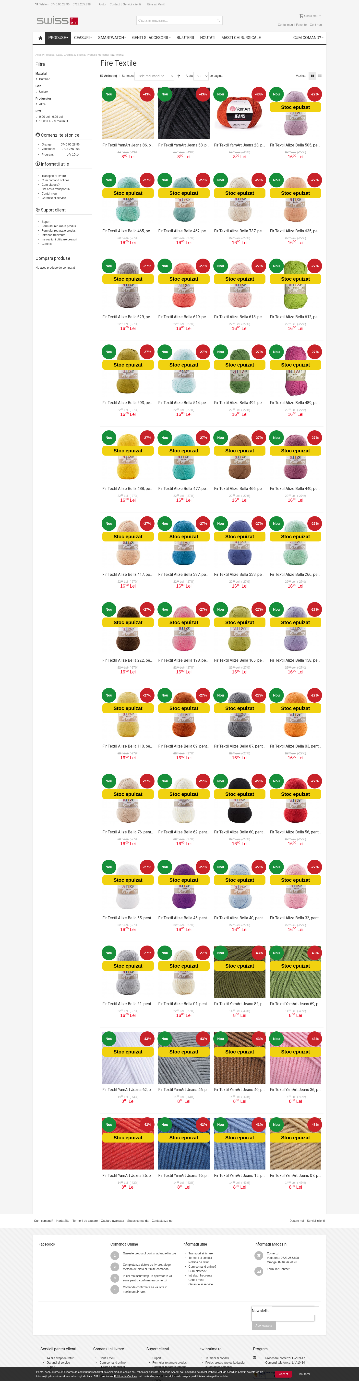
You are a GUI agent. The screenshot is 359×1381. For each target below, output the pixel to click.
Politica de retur (199, 1262)
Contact (115, 4)
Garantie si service (54, 198)
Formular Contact (278, 1269)
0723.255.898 (82, 4)
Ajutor (102, 4)
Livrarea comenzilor (112, 1367)
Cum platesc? (51, 184)
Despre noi (296, 1221)
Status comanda (138, 1221)
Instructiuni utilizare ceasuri (59, 239)
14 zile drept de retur (60, 1358)
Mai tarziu (305, 1374)
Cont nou (316, 24)
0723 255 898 (71, 149)
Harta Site (62, 1221)
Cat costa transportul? (56, 189)
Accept (283, 1374)
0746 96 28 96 (70, 144)
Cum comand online (112, 1362)
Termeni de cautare (85, 1221)
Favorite (301, 24)
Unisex (43, 91)
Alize (42, 104)
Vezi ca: (301, 76)
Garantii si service (58, 1362)
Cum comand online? (55, 180)
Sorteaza (128, 76)
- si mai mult (53, 121)
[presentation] (283, 1323)
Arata (189, 76)
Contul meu (285, 24)
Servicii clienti (132, 4)
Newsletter (261, 1310)
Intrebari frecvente (53, 235)
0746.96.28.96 (60, 4)
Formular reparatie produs (59, 230)
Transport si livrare (54, 176)
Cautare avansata (112, 1221)
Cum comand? (43, 1221)
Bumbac (44, 79)
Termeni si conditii (200, 1258)
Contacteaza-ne (162, 1221)
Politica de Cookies (125, 1376)
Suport (46, 222)
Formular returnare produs (59, 226)
